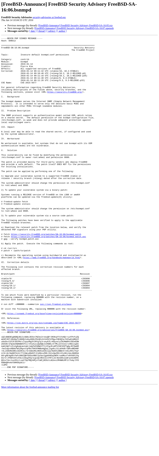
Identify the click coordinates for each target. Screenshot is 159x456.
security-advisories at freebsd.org (49, 17)
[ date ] (32, 31)
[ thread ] (41, 31)
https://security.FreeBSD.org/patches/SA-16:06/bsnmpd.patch (46, 273)
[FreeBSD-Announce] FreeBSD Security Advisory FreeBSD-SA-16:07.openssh (74, 28)
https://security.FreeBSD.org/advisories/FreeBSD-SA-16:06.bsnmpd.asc (48, 388)
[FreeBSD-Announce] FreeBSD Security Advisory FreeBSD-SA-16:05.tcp (75, 25)
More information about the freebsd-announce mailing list (30, 453)
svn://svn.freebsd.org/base (56, 357)
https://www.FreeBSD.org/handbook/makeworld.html (51, 301)
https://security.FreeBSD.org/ (64, 103)
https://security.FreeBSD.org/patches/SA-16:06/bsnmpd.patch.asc (48, 276)
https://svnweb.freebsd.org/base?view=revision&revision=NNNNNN (44, 369)
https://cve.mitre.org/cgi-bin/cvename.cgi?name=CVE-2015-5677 (43, 380)
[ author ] (62, 31)
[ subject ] (52, 31)
